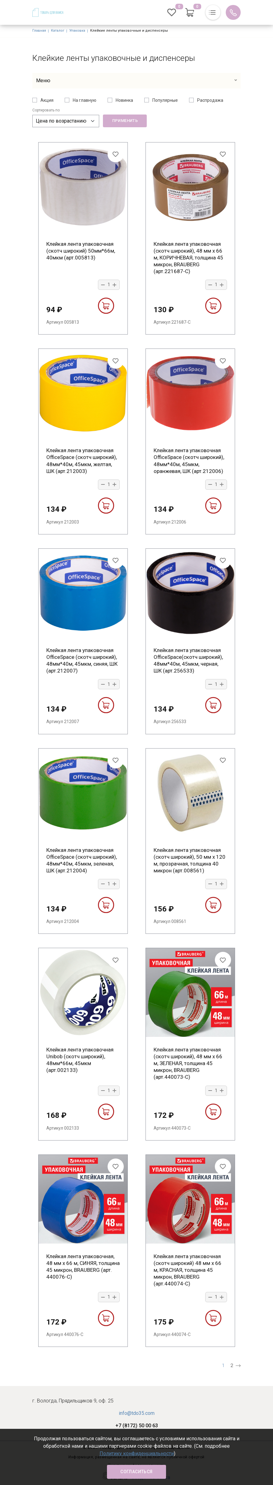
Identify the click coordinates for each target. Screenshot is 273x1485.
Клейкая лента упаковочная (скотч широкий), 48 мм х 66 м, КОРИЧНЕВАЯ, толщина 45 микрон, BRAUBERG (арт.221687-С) (188, 257)
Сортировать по (46, 110)
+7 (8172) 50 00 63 (136, 1426)
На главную (84, 100)
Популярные (165, 100)
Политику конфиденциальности (136, 1453)
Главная (39, 31)
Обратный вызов (233, 12)
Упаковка (77, 31)
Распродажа (210, 100)
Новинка (124, 100)
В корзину (105, 305)
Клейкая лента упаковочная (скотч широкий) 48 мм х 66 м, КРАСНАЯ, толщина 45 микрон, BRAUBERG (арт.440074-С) (187, 1270)
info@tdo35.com (137, 1413)
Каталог (57, 31)
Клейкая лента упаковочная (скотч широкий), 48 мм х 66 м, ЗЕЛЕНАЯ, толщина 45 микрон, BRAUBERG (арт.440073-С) (188, 1063)
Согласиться (136, 1471)
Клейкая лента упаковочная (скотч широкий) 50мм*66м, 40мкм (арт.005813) (80, 251)
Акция (46, 100)
